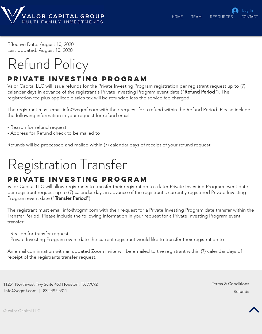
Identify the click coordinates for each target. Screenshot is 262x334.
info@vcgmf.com (80, 109)
